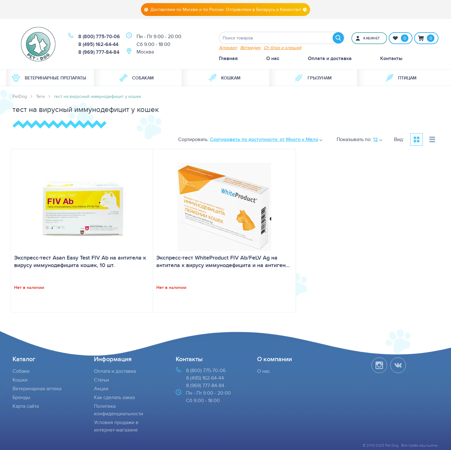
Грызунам (313, 78)
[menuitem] (50, 77)
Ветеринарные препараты (49, 78)
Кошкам (224, 78)
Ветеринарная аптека (37, 388)
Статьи (101, 379)
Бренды (21, 397)
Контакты (391, 58)
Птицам (401, 78)
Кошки (20, 379)
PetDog (20, 96)
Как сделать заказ (114, 397)
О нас (272, 58)
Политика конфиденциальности (118, 409)
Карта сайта (26, 406)
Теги (40, 96)
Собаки (21, 371)
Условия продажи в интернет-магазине (116, 426)
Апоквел (228, 47)
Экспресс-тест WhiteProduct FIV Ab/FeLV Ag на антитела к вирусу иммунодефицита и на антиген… (223, 261)
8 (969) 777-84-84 (98, 52)
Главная (228, 58)
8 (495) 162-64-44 (98, 44)
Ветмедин (250, 47)
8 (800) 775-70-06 (99, 36)
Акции (101, 388)
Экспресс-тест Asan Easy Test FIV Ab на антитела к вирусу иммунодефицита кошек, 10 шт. (80, 261)
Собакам (136, 78)
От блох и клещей (282, 47)
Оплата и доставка (330, 58)
